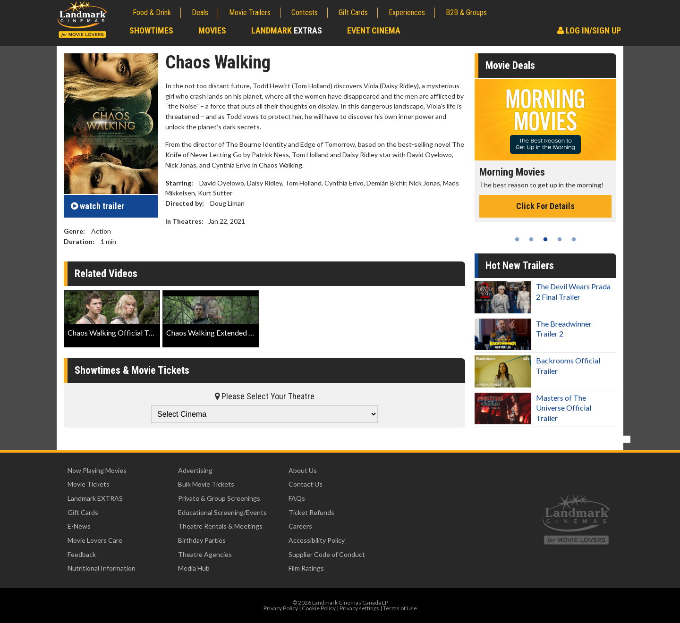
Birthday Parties (202, 540)
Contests (304, 12)
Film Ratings (306, 568)
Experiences (407, 12)
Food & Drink (152, 12)
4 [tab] (559, 239)
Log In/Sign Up (589, 30)
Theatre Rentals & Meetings (220, 526)
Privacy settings (359, 608)
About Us (303, 470)
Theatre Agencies (205, 554)
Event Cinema (373, 30)
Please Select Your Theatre (264, 396)
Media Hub (194, 568)
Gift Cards (353, 12)
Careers (300, 526)
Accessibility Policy (317, 540)
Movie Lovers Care (95, 540)
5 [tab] (573, 239)
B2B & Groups (466, 12)
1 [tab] (517, 239)
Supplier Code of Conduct (327, 554)
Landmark (286, 30)
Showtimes (151, 30)
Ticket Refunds (311, 512)
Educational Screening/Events (222, 512)
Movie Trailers (250, 12)
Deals (200, 12)
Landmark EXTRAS (95, 498)
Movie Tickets (89, 484)
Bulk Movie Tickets (206, 484)
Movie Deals (510, 65)
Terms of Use (400, 608)
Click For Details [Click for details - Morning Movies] (545, 206)
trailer (97, 206)
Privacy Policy (281, 608)
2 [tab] (531, 239)
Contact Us (306, 484)
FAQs (297, 498)
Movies (212, 30)
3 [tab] (545, 239)
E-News (79, 526)
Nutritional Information (102, 568)
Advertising (195, 470)
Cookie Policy (319, 608)
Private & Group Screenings (219, 498)
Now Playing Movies (97, 470)
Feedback (82, 554)
